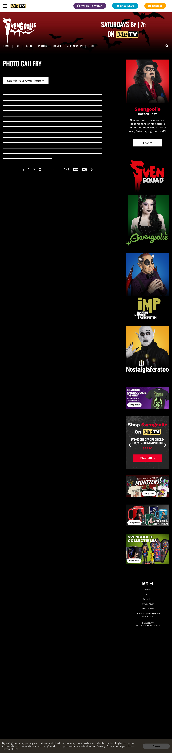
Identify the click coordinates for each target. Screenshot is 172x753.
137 (66, 169)
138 (75, 169)
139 (84, 169)
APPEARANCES (74, 46)
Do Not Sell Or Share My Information (148, 615)
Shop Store (125, 5)
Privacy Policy (105, 746)
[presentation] (139, 445)
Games (57, 46)
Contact (155, 5)
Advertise (147, 599)
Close (156, 746)
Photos (42, 46)
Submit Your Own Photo (25, 80)
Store (92, 46)
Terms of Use (10, 748)
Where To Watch (89, 5)
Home (6, 46)
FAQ (18, 46)
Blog (29, 46)
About (148, 590)
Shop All (147, 458)
